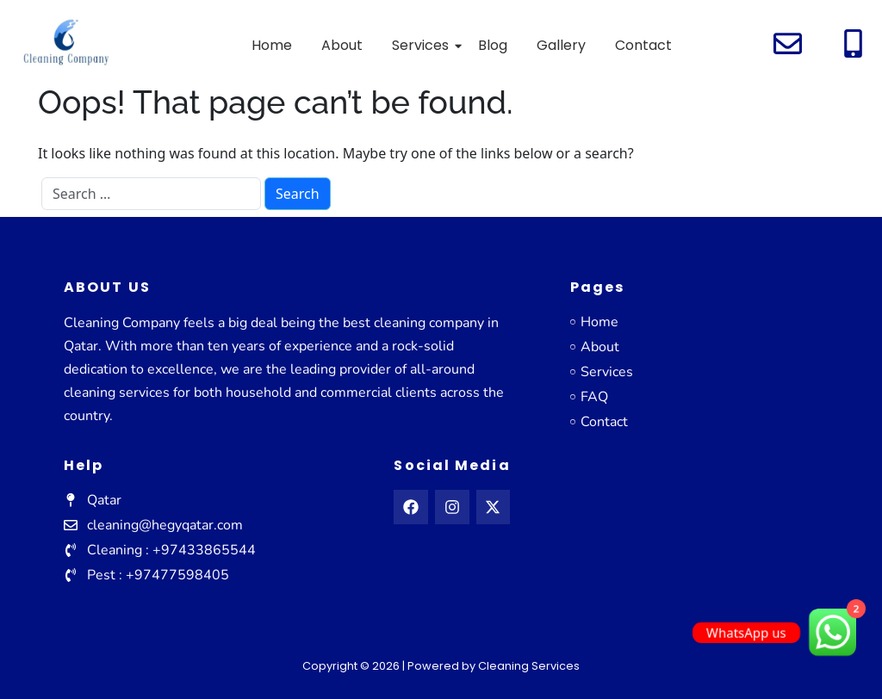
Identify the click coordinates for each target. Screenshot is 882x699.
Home (272, 45)
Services (423, 45)
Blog (492, 45)
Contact (643, 45)
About (342, 45)
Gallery (561, 45)
